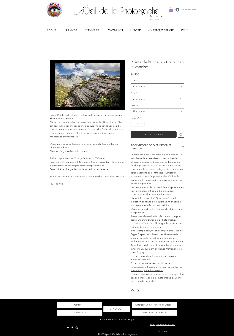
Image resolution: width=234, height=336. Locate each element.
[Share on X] (138, 290)
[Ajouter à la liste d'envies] (181, 134)
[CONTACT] (79, 313)
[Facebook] (72, 328)
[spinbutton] (137, 123)
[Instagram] (77, 328)
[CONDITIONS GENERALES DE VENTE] (154, 305)
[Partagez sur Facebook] (132, 290)
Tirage (134, 105)
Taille (134, 80)
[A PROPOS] (116, 309)
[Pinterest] (68, 328)
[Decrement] (133, 123)
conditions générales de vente (147, 270)
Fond (134, 93)
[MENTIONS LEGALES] (154, 313)
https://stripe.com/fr (142, 230)
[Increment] (142, 123)
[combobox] (157, 86)
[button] (171, 9)
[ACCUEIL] (79, 305)
